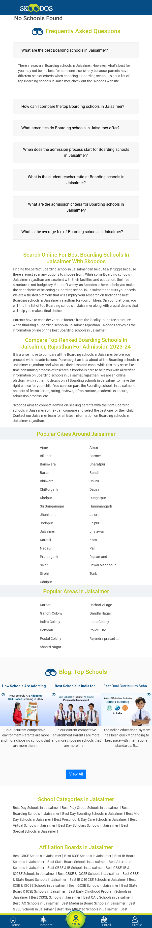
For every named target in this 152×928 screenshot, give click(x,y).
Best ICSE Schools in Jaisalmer (87, 856)
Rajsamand (98, 557)
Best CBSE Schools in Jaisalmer (37, 856)
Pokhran (46, 630)
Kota (93, 540)
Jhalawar (97, 531)
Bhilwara (47, 481)
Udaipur (46, 582)
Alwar (94, 447)
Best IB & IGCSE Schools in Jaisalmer (97, 880)
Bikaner (46, 456)
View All (76, 774)
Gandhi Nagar (100, 613)
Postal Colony (50, 639)
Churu (94, 481)
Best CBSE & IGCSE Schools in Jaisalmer (89, 874)
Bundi (94, 473)
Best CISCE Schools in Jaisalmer (55, 897)
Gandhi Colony (51, 613)
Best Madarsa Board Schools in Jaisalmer (93, 903)
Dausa (94, 489)
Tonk (93, 573)
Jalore (94, 515)
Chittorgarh (49, 489)
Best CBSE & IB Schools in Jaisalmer (75, 868)
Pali (92, 548)
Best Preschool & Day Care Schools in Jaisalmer (90, 819)
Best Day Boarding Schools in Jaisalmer (92, 814)
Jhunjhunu (48, 515)
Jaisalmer (47, 531)
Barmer (95, 456)
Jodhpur (46, 523)
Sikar (44, 565)
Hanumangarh (101, 506)
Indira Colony (50, 622)
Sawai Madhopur (103, 565)
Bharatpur (97, 464)
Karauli (45, 540)
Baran (44, 473)
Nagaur (46, 548)
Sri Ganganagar (52, 506)
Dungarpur (98, 498)
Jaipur (94, 523)
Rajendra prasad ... (104, 639)
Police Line (98, 630)
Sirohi (44, 573)
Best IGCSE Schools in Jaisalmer (93, 885)
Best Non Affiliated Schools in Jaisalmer (87, 909)
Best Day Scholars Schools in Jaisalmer (88, 825)
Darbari (45, 605)
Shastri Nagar (50, 647)
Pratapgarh (49, 557)
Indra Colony (99, 622)
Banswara (48, 464)
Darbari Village (101, 605)
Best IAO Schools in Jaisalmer (36, 903)
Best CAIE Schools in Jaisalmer (107, 897)
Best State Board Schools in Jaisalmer (76, 862)
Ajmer (44, 447)
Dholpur (46, 498)
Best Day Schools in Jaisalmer (36, 808)
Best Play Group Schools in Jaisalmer (90, 808)
